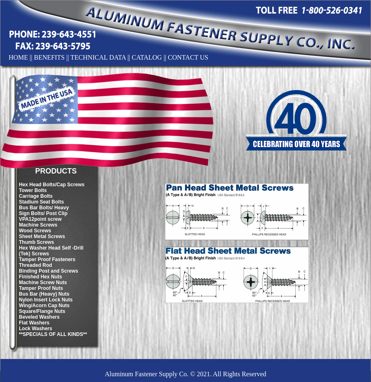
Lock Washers (35, 328)
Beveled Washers (39, 317)
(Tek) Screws (34, 254)
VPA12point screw (40, 219)
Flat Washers (34, 323)
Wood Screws (35, 231)
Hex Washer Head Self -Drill (51, 248)
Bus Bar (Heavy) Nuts (44, 294)
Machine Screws (38, 225)
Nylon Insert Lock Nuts (46, 300)
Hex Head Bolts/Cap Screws (51, 185)
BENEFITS (49, 57)
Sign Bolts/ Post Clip (43, 213)
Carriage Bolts (36, 196)
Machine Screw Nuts (43, 282)
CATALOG (147, 57)
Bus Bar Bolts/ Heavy (44, 208)
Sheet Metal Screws (42, 236)
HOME (18, 57)
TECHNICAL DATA (98, 57)
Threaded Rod (35, 265)
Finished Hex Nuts (40, 277)
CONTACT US (188, 57)
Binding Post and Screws (48, 271)
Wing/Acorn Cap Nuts (44, 305)
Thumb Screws (36, 242)
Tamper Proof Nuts (41, 288)
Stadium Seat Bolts (41, 202)
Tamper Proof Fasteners (47, 259)
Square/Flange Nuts (42, 311)
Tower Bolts (33, 190)
